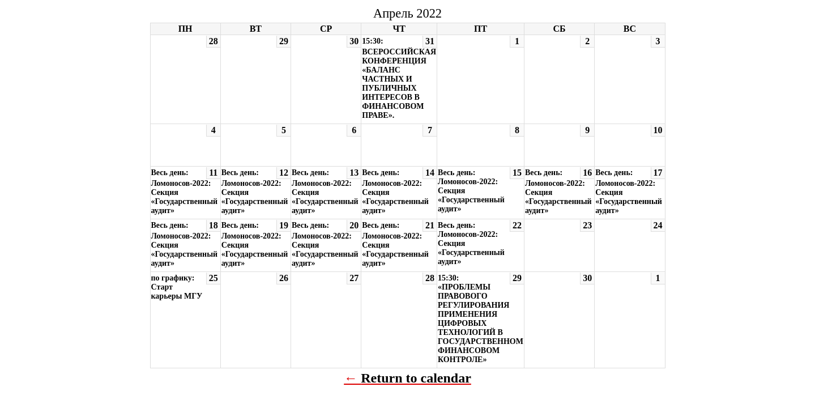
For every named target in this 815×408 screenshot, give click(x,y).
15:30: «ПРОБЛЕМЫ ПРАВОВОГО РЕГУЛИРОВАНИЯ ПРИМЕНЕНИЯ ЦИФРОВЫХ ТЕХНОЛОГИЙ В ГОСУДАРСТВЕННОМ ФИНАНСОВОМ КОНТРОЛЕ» (480, 319)
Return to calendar (416, 378)
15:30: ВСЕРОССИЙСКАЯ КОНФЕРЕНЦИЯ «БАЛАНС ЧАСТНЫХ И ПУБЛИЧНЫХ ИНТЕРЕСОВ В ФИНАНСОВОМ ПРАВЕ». (399, 78)
